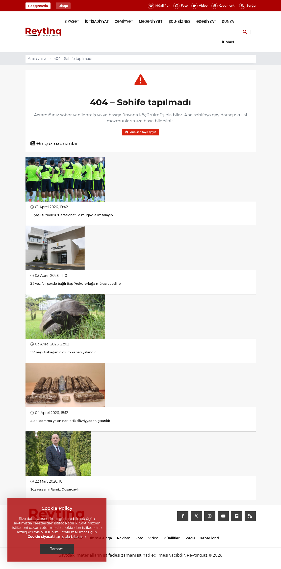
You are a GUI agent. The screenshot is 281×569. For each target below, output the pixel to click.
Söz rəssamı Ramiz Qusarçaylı (54, 490)
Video (199, 6)
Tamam (57, 549)
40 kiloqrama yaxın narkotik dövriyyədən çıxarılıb (70, 421)
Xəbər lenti (223, 6)
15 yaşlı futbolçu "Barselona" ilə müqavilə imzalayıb (71, 216)
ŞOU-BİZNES (179, 21)
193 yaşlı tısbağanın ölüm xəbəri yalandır (63, 353)
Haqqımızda (38, 6)
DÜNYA (228, 21)
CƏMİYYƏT (124, 21)
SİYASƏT (71, 21)
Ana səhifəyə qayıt (140, 132)
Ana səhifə (37, 58)
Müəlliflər (159, 6)
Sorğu (247, 6)
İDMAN (228, 42)
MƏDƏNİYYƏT (150, 21)
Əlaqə (63, 6)
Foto (180, 6)
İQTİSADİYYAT (97, 21)
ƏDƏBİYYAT (206, 21)
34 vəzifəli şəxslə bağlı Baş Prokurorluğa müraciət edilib (75, 284)
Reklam (123, 539)
